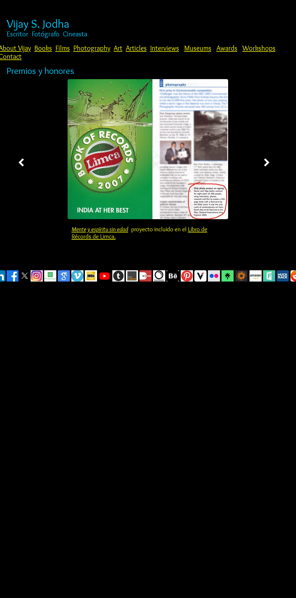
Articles (136, 48)
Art (118, 48)
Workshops (259, 48)
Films (62, 48)
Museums (197, 48)
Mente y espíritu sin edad (100, 229)
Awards (227, 48)
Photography (91, 48)
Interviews (164, 48)
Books (43, 48)
